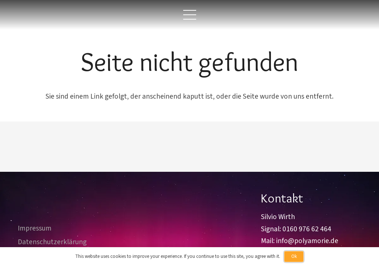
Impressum (34, 228)
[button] (189, 14)
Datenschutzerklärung (52, 242)
